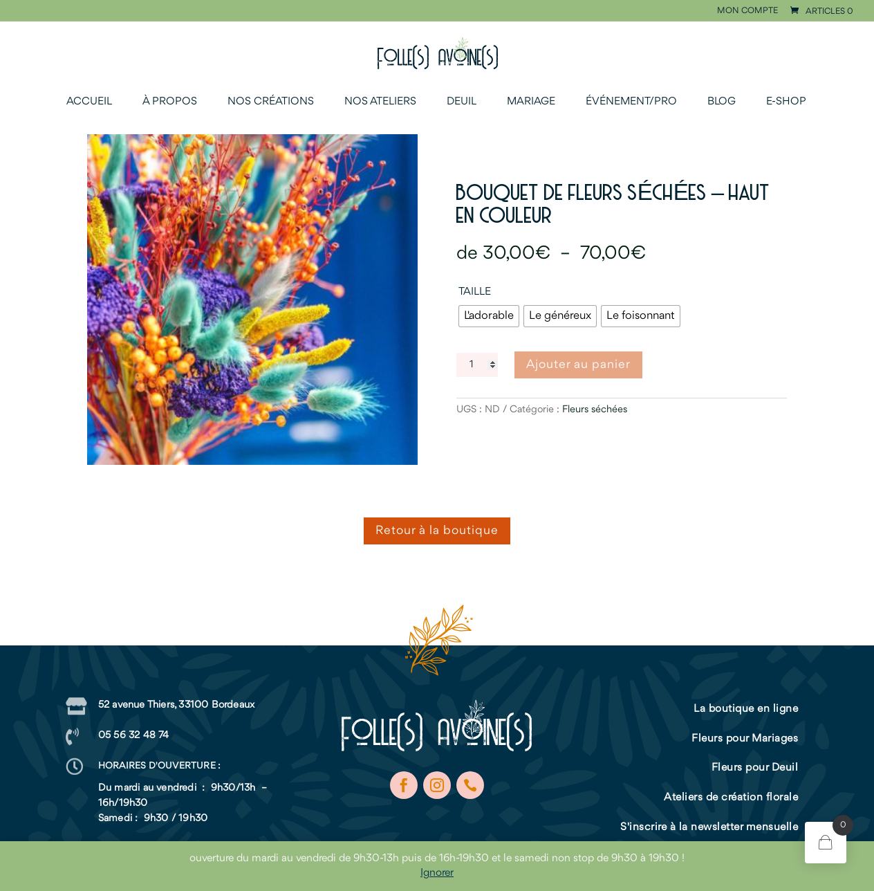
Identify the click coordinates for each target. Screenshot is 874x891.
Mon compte (747, 11)
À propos (169, 102)
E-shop (786, 102)
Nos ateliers (380, 102)
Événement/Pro (631, 102)
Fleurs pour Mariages (744, 738)
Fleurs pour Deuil (755, 767)
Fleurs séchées (594, 410)
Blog (721, 102)
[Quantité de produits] (477, 365)
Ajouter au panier (578, 364)
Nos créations (270, 102)
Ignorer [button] (437, 873)
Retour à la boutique (437, 530)
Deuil (461, 102)
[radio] (489, 316)
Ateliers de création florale (731, 797)
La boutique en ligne (746, 709)
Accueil (89, 102)
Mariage (531, 102)
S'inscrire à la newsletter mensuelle (709, 827)
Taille (474, 291)
